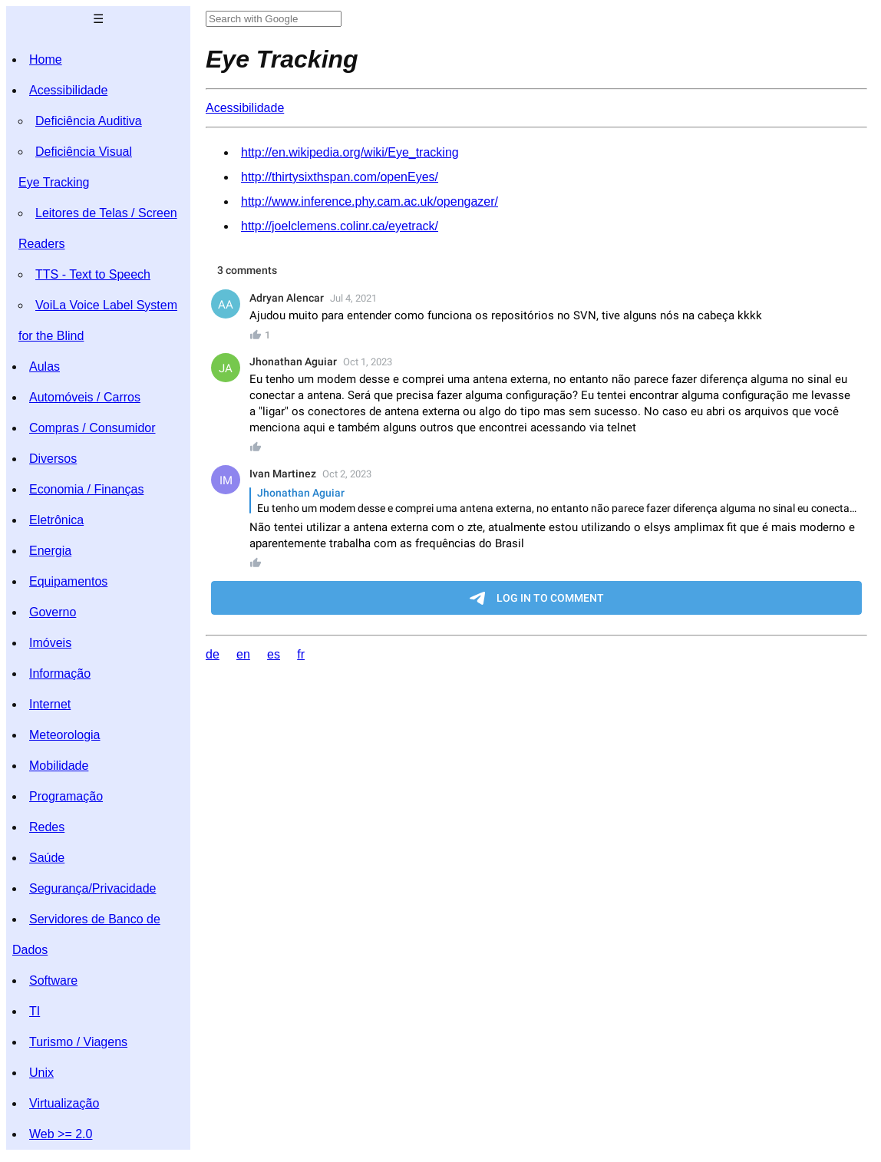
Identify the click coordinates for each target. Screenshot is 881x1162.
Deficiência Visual (83, 151)
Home (45, 59)
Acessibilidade (68, 90)
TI (34, 1011)
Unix (41, 1072)
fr (301, 654)
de (212, 654)
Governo (52, 612)
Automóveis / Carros (84, 397)
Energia (50, 550)
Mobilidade (58, 765)
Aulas (44, 366)
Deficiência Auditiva (88, 120)
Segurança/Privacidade (92, 888)
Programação (66, 796)
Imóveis (50, 642)
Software (53, 980)
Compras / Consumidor (92, 427)
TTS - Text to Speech (92, 274)
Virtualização (64, 1103)
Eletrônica (56, 520)
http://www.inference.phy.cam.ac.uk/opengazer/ (369, 201)
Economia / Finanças (86, 489)
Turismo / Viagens (78, 1041)
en (243, 654)
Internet (50, 704)
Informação (60, 673)
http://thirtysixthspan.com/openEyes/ (339, 176)
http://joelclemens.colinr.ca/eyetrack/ (339, 226)
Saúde (46, 857)
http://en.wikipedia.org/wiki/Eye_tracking (350, 152)
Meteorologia (65, 734)
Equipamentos (68, 581)
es (273, 654)
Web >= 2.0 (60, 1134)
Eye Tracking (53, 182)
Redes (46, 827)
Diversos (53, 458)
